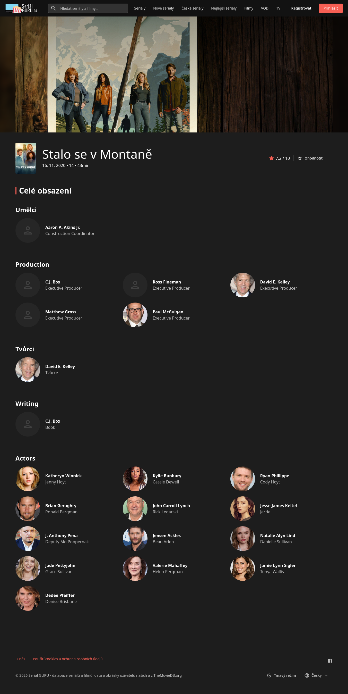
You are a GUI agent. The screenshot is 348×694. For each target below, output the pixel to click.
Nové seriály (163, 8)
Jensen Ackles (167, 535)
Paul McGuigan (168, 312)
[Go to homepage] (22, 8)
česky (316, 675)
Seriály (140, 8)
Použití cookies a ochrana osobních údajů (68, 658)
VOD (264, 8)
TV (278, 8)
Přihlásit (331, 8)
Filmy (248, 8)
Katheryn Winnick (63, 476)
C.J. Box (52, 282)
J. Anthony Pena (61, 535)
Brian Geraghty (60, 505)
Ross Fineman (167, 282)
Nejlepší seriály (224, 8)
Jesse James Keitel (278, 505)
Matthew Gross (60, 312)
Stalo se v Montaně (97, 154)
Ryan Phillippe (274, 476)
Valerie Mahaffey (170, 565)
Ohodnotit (310, 158)
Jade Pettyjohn (60, 565)
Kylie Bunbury (167, 476)
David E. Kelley (275, 282)
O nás (20, 658)
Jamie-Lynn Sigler (278, 565)
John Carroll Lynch (171, 505)
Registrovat (301, 8)
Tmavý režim (281, 675)
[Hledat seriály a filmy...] (88, 8)
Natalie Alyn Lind (277, 535)
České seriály (192, 8)
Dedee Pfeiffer (60, 595)
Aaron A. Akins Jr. (62, 227)
